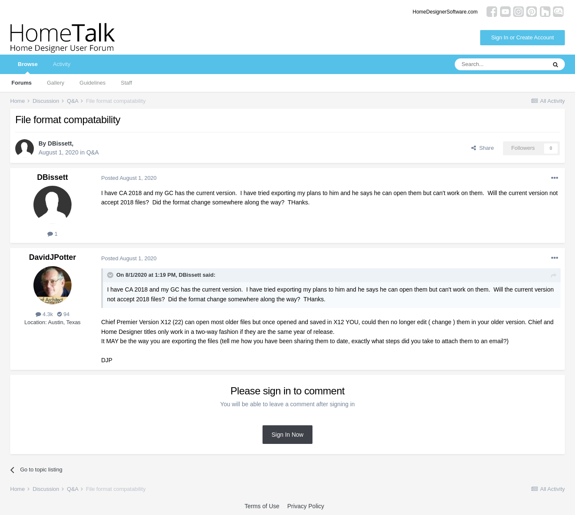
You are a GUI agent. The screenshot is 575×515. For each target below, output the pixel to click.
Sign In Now (287, 434)
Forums (21, 83)
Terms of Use (261, 506)
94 (63, 314)
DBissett (60, 143)
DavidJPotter (52, 257)
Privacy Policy (305, 506)
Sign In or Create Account (522, 37)
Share (482, 148)
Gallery (55, 83)
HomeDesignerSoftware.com (445, 12)
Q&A (92, 152)
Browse (28, 67)
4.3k (44, 314)
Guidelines (92, 83)
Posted (129, 178)
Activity (61, 64)
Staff (126, 83)
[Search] (500, 64)
